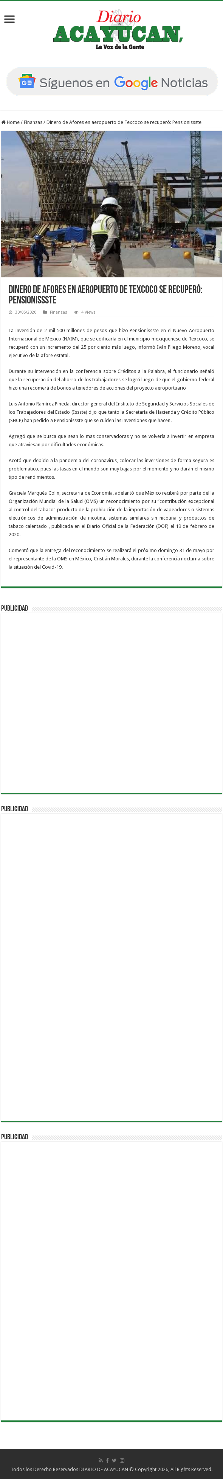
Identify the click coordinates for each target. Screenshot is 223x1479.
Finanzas (33, 122)
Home (10, 122)
